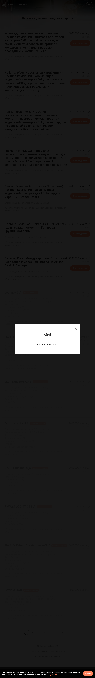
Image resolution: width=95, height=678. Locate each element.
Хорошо (88, 673)
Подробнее (52, 674)
